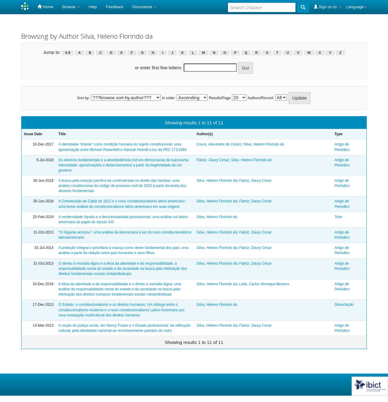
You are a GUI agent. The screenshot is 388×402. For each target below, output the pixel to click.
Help (93, 7)
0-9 (67, 52)
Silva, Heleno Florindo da (263, 144)
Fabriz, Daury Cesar (212, 160)
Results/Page (219, 98)
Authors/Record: (261, 98)
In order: (169, 98)
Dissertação (343, 304)
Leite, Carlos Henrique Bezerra (264, 284)
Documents (144, 7)
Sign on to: (328, 6)
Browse (71, 7)
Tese (338, 217)
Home (45, 6)
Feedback (114, 7)
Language (356, 7)
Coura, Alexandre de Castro (218, 144)
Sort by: (83, 98)
